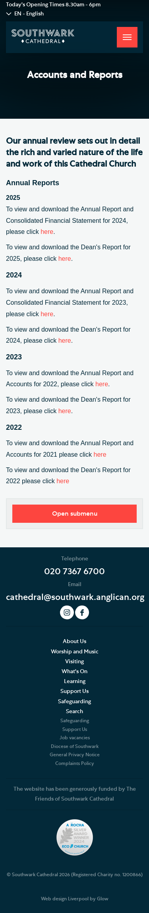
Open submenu (74, 514)
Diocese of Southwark (75, 746)
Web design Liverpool (65, 898)
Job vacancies (75, 737)
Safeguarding (74, 701)
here (47, 231)
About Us (74, 641)
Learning (74, 681)
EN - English (29, 14)
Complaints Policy (74, 763)
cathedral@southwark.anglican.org (75, 597)
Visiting (74, 661)
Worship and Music (75, 652)
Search (74, 711)
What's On (74, 671)
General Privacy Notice (75, 754)
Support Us (74, 691)
